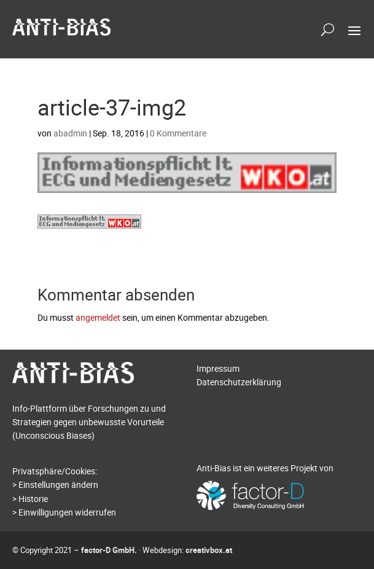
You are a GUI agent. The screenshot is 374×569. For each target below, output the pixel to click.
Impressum (218, 368)
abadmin (70, 133)
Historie (33, 498)
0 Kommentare (178, 133)
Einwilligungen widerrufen (67, 512)
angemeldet (98, 317)
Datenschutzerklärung (239, 382)
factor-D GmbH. (109, 549)
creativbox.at (208, 549)
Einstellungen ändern (58, 484)
